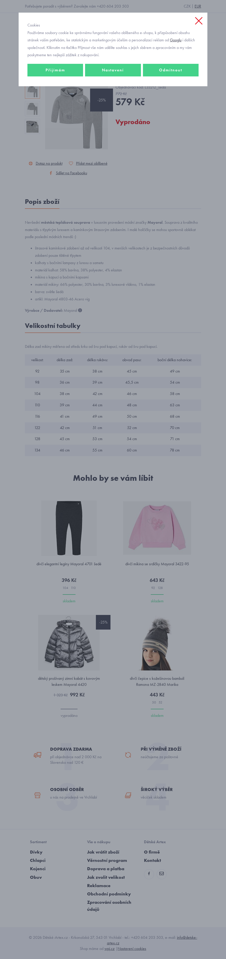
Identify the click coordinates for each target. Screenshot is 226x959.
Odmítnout (170, 70)
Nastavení (113, 70)
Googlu (175, 40)
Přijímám (55, 70)
